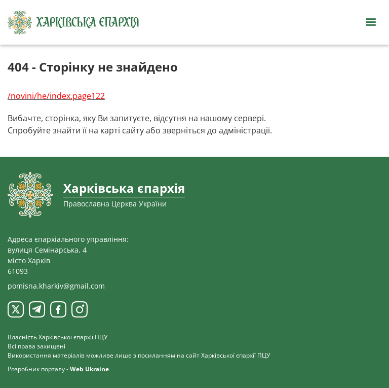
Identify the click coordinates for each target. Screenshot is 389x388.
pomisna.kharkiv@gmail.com (56, 286)
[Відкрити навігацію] (370, 22)
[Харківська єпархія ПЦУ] (73, 22)
